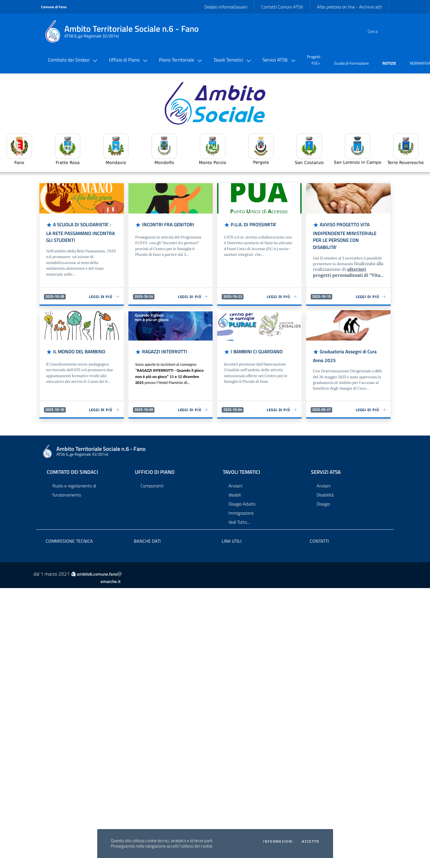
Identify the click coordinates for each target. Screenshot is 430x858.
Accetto (310, 841)
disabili (234, 490)
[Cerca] (380, 31)
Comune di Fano (54, 7)
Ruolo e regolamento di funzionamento (74, 486)
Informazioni (278, 841)
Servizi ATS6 (326, 467)
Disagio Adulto (241, 499)
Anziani (235, 481)
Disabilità (325, 490)
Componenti (152, 481)
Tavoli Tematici (241, 467)
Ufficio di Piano (155, 467)
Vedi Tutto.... (239, 517)
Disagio (323, 499)
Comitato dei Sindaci (72, 467)
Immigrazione (241, 508)
